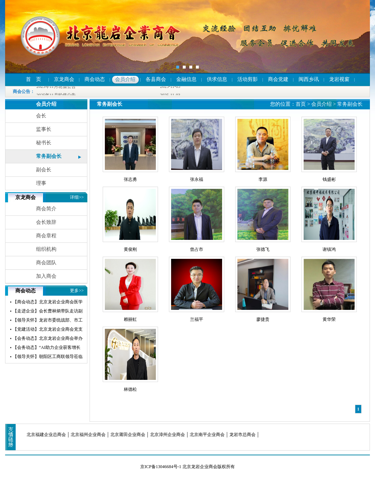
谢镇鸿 (329, 249)
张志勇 (130, 179)
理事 (41, 183)
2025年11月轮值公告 (56, 86)
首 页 (33, 79)
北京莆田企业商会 (127, 434)
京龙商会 (64, 79)
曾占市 (196, 249)
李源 (262, 179)
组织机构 (46, 249)
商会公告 (21, 91)
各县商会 (156, 79)
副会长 (43, 169)
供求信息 (217, 79)
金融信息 (186, 79)
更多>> (77, 290)
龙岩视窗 (339, 79)
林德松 (130, 389)
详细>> (77, 197)
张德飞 (262, 249)
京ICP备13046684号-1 (160, 466)
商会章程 (46, 235)
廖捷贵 (262, 319)
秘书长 (43, 142)
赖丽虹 (130, 319)
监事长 (43, 129)
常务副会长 (49, 156)
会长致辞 (46, 222)
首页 (301, 104)
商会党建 (278, 79)
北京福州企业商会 (88, 434)
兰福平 (196, 319)
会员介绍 (125, 79)
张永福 (196, 179)
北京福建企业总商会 (46, 434)
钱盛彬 (329, 179)
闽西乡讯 (309, 79)
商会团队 (46, 262)
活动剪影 (247, 79)
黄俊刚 (130, 249)
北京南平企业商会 (207, 434)
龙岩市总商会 (242, 434)
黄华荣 (329, 319)
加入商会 (46, 276)
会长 (41, 115)
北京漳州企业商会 (167, 434)
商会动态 (94, 79)
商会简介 (46, 208)
